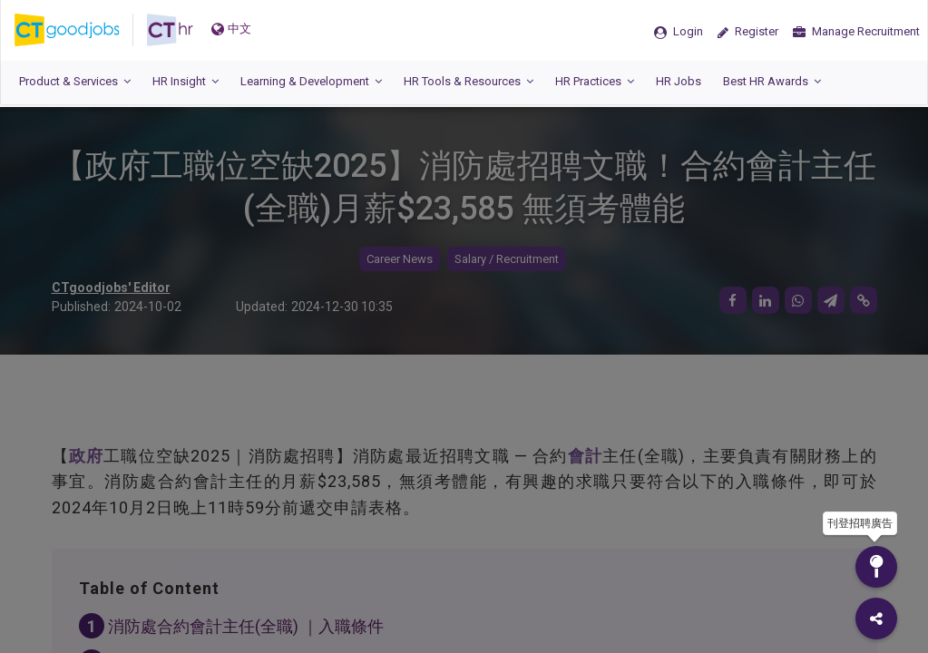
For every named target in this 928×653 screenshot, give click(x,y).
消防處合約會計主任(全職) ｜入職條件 (246, 626)
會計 (585, 455)
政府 (86, 455)
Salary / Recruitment (506, 259)
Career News (399, 259)
